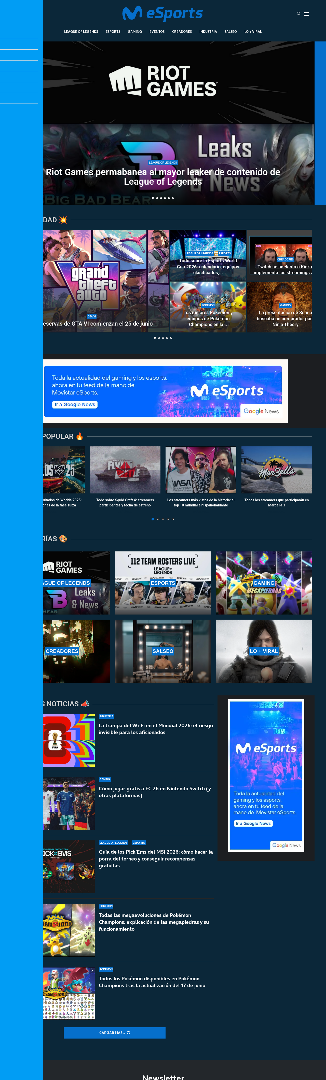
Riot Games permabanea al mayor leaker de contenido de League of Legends (163, 177)
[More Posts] (115, 1033)
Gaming (135, 31)
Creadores (182, 31)
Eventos (157, 31)
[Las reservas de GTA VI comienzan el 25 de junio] (92, 281)
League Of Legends (81, 31)
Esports (113, 31)
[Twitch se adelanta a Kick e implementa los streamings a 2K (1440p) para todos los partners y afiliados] (285, 255)
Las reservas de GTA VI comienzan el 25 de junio (92, 323)
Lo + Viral (253, 31)
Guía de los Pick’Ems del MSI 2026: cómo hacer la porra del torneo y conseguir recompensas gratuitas (156, 864)
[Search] (298, 14)
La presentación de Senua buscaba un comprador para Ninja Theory (285, 318)
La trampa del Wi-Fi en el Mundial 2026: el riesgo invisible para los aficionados (156, 729)
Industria (208, 31)
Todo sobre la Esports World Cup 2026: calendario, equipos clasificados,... (208, 266)
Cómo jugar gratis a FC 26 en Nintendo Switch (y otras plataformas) (155, 792)
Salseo (231, 31)
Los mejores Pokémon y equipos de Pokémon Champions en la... (208, 318)
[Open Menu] (306, 14)
